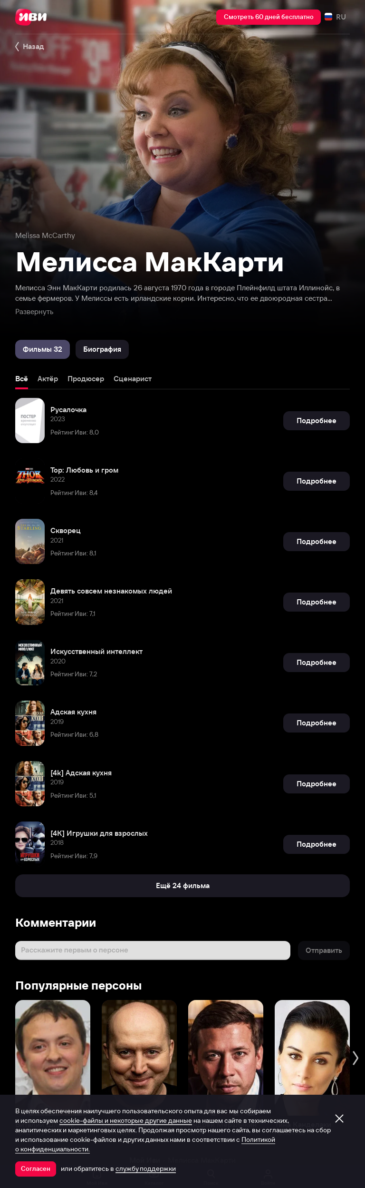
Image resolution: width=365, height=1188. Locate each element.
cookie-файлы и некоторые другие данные (125, 1120)
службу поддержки (145, 1168)
